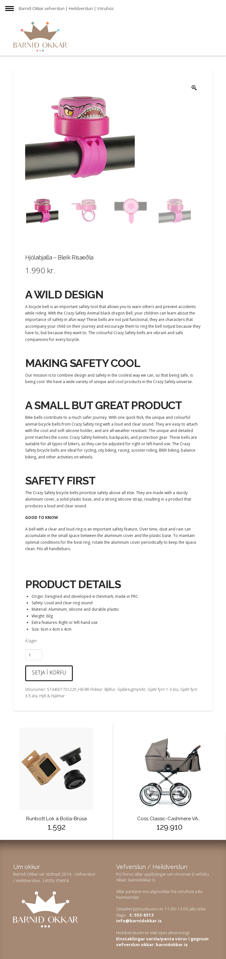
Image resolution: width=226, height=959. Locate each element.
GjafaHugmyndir (131, 689)
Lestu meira (56, 880)
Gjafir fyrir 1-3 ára (163, 689)
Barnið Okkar (31, 8)
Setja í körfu (49, 672)
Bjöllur (109, 689)
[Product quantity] (33, 654)
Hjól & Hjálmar (52, 696)
